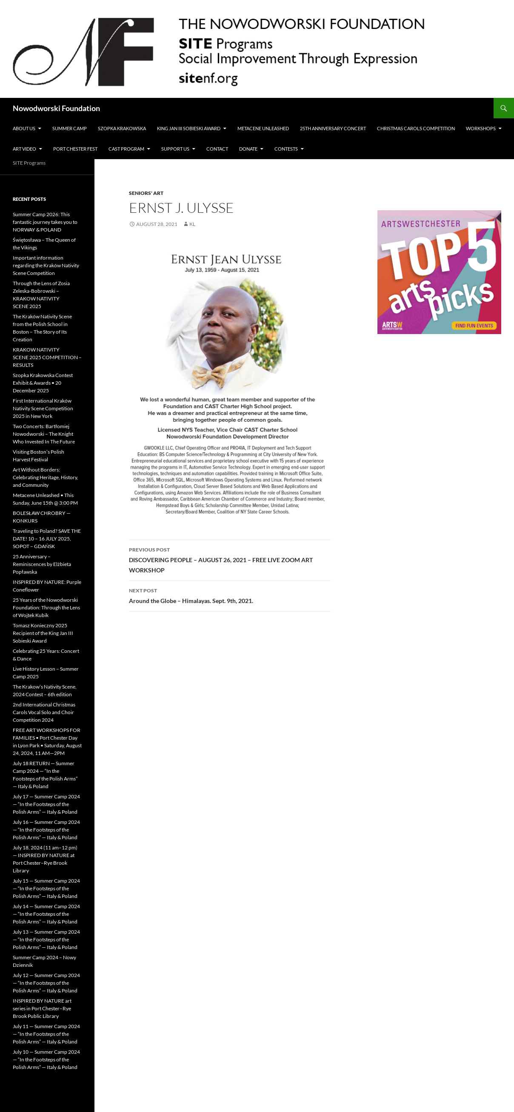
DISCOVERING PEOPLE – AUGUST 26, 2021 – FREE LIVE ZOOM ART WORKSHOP (230, 559)
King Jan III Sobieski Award (188, 128)
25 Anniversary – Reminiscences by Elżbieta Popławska (42, 564)
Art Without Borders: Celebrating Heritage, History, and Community (45, 477)
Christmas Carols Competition (416, 128)
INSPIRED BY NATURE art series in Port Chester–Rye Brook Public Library (42, 1008)
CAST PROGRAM (126, 149)
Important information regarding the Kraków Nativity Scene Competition (46, 265)
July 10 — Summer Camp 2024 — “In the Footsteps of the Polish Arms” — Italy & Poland (46, 1059)
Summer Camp (69, 128)
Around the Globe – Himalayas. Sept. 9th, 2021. (230, 595)
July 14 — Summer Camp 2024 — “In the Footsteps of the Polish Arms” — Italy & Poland (46, 914)
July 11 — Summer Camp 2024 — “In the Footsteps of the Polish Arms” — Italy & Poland (46, 1034)
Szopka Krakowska (122, 128)
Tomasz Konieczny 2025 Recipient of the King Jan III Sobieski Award (43, 633)
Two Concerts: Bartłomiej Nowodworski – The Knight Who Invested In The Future (44, 434)
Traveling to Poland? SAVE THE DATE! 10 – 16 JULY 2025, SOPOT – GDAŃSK (47, 538)
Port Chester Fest (75, 149)
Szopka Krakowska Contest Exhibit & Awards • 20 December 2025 (43, 383)
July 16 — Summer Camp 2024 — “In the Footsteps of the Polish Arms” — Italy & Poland (46, 829)
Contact (217, 149)
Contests (286, 149)
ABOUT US (24, 128)
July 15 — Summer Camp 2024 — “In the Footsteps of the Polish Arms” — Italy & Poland (46, 888)
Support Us (175, 149)
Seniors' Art (146, 193)
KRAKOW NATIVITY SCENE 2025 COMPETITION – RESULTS (47, 357)
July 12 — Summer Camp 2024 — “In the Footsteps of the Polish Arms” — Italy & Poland (46, 983)
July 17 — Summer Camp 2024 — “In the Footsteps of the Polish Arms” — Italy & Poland (46, 804)
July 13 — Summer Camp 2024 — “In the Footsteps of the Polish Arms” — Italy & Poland (46, 939)
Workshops (481, 128)
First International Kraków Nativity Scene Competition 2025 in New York (43, 408)
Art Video (24, 149)
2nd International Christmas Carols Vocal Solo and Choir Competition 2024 (44, 712)
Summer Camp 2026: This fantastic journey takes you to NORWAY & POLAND (45, 222)
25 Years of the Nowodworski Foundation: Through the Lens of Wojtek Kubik (46, 607)
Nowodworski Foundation (56, 108)
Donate (248, 149)
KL (192, 224)
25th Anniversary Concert (333, 128)
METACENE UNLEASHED (263, 128)
